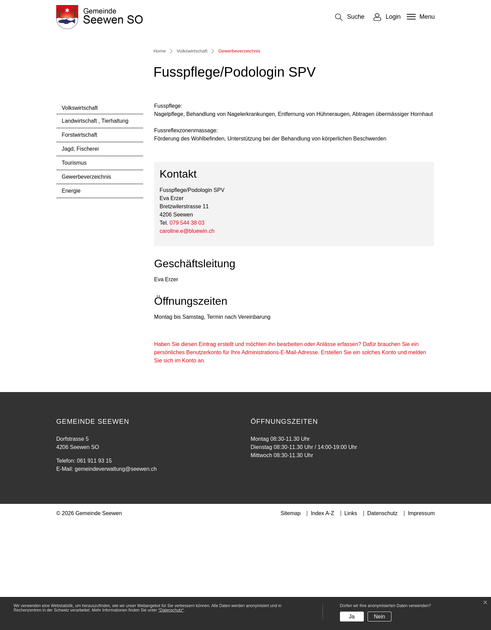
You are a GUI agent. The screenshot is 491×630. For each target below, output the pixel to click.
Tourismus (74, 270)
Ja (352, 616)
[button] (350, 17)
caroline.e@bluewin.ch (187, 338)
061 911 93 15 (94, 568)
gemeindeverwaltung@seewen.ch (116, 576)
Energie (71, 298)
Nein (379, 616)
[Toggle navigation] (420, 16)
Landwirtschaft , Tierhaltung (95, 228)
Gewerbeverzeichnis (86, 286)
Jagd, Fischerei (80, 256)
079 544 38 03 (186, 329)
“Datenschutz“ (171, 610)
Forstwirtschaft (79, 242)
